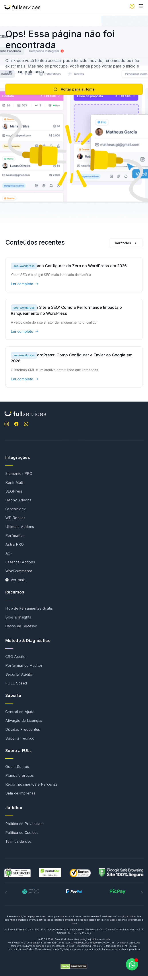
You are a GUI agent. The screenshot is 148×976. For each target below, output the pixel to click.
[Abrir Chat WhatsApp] (132, 964)
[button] (6, 892)
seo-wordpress (24, 266)
